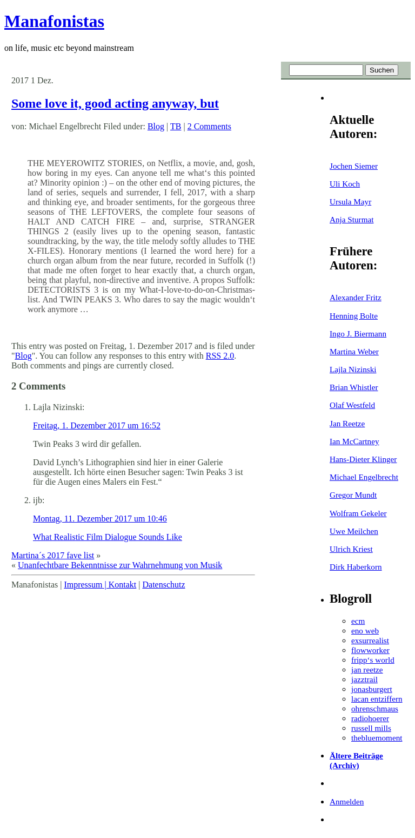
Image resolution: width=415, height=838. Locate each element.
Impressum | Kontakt (100, 584)
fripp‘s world (372, 659)
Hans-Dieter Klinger (363, 459)
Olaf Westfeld (352, 405)
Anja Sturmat (351, 219)
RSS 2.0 (220, 355)
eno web (365, 630)
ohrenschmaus (374, 708)
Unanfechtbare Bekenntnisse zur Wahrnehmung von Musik (120, 565)
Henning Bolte (354, 315)
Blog (156, 126)
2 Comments (209, 126)
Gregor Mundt (353, 494)
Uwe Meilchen (354, 531)
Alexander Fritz (355, 297)
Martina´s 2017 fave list (52, 555)
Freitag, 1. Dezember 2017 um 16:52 (96, 425)
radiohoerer (370, 718)
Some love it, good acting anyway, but (115, 103)
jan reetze (367, 669)
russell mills (371, 728)
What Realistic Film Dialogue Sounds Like (107, 537)
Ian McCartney (354, 441)
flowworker (370, 650)
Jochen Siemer (354, 165)
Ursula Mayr (350, 201)
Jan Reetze (347, 423)
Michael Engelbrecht (364, 476)
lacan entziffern (377, 698)
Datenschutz (163, 584)
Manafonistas (54, 21)
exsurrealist (370, 640)
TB (175, 126)
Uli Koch (345, 183)
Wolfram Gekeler (358, 513)
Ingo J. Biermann (358, 333)
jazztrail (364, 679)
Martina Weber (354, 351)
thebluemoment (376, 737)
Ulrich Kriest (351, 548)
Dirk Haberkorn (356, 566)
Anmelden (347, 801)
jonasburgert (371, 689)
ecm (358, 620)
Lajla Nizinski (353, 369)
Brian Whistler (354, 387)
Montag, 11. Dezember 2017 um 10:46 (100, 518)
